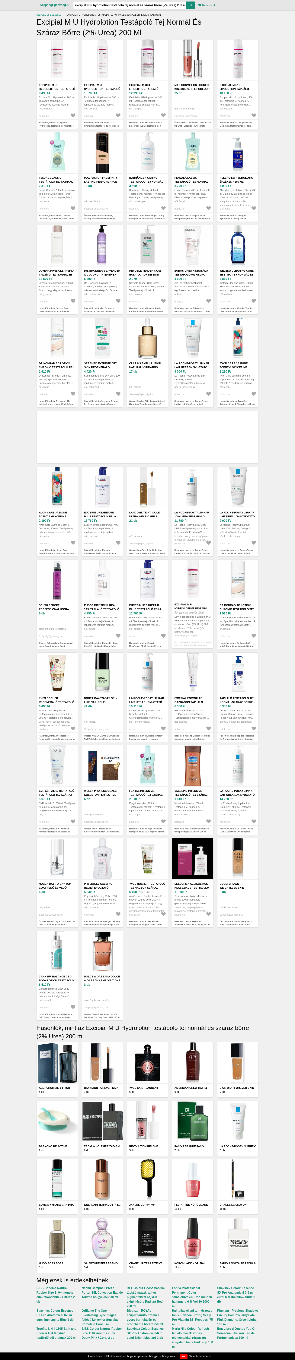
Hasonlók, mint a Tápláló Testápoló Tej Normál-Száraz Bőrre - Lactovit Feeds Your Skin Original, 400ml (237, 739)
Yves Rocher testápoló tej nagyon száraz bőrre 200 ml (147, 887)
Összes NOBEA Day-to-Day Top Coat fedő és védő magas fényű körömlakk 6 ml (57, 924)
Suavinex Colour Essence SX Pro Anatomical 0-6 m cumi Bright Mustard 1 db (145, 1333)
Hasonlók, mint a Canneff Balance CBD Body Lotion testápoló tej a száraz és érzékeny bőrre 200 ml (55, 1017)
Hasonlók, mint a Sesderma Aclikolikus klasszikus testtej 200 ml (192, 923)
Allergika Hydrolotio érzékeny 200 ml (236, 179)
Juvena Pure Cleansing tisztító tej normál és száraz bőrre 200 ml (56, 274)
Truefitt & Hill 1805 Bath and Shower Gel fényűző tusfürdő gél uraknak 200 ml (57, 1333)
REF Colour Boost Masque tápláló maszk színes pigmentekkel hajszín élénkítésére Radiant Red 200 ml (146, 1297)
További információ (200, 1356)
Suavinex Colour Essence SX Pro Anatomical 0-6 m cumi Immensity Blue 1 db (55, 1315)
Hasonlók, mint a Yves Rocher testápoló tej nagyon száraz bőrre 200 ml (145, 924)
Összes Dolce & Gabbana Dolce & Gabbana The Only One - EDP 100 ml (102, 1016)
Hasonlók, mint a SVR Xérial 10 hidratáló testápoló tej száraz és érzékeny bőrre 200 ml (54, 832)
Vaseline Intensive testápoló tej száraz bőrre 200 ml (191, 794)
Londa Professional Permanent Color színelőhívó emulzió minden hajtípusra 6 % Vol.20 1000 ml (192, 1297)
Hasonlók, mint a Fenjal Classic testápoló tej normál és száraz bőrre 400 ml (192, 218)
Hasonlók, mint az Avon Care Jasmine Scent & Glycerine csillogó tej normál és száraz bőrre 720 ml (237, 404)
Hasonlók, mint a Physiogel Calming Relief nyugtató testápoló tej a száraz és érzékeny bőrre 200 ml (102, 924)
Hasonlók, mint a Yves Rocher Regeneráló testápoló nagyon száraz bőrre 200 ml (57, 739)
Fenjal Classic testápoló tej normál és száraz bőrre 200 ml (56, 181)
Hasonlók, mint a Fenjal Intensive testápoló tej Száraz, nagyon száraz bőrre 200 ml (146, 832)
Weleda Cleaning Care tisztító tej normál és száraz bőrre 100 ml (237, 274)
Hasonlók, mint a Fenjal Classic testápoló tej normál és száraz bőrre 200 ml (56, 218)
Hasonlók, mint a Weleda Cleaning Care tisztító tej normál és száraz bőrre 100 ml (236, 311)
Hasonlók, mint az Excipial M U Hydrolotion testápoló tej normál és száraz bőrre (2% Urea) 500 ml (101, 125)
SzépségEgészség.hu (55, 5)
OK (183, 1356)
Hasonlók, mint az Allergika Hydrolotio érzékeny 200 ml (233, 217)
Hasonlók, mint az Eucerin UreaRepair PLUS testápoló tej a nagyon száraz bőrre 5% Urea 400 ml (147, 646)
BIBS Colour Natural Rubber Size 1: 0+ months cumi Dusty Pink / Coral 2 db (102, 1333)
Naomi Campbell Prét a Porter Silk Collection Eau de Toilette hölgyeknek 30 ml (102, 1292)
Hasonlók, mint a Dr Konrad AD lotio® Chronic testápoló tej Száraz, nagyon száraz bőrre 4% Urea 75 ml (237, 646)
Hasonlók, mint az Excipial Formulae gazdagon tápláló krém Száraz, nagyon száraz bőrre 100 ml (192, 739)
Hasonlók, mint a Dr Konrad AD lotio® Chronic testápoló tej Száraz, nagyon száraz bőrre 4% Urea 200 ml (57, 404)
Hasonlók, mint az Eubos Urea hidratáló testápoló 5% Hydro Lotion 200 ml (192, 311)
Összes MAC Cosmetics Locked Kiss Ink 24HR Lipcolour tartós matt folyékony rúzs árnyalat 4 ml (193, 125)
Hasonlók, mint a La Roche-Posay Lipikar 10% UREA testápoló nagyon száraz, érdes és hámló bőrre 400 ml (192, 553)
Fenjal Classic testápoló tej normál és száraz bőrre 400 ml (192, 181)
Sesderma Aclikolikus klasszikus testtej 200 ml (192, 887)
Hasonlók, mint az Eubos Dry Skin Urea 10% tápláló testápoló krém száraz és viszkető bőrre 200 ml (101, 646)
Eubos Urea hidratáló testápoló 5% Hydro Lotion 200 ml (191, 274)
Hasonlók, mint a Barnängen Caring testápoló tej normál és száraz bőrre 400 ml (147, 218)
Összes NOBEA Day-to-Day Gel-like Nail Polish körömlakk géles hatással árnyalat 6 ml (102, 739)
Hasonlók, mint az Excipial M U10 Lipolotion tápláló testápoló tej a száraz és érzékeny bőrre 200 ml (145, 125)
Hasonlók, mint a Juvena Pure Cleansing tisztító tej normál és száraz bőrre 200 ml (54, 311)
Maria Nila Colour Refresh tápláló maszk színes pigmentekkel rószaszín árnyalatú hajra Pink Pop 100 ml (192, 1337)
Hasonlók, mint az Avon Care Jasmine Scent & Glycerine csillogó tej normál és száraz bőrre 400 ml (56, 553)
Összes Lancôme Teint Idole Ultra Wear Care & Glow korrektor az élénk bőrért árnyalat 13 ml (147, 553)
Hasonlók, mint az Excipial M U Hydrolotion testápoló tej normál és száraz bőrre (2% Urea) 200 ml (56, 125)
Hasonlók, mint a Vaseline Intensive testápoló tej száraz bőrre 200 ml (192, 830)
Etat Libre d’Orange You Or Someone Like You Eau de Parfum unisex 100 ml (236, 1333)
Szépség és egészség (49, 15)
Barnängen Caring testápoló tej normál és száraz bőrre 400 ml (146, 181)
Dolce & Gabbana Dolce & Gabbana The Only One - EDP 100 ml (102, 980)
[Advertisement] (147, 437)
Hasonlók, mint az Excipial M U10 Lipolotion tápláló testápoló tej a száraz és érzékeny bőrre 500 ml (236, 125)
